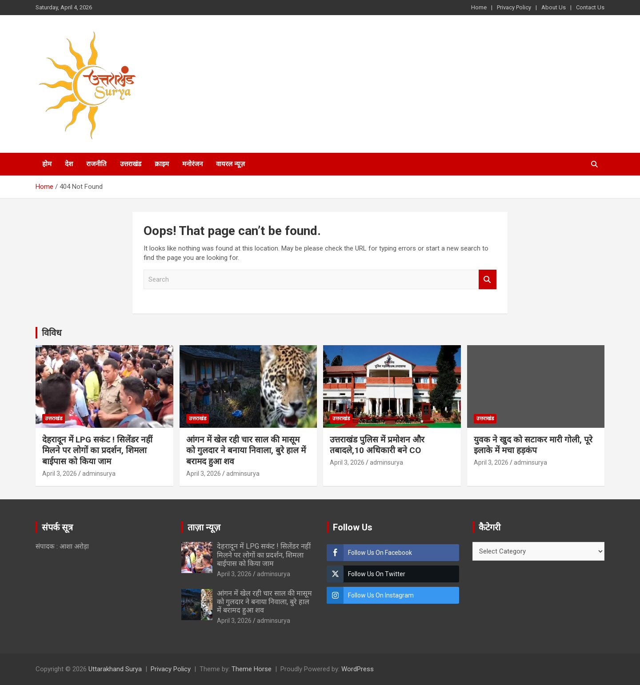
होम (47, 164)
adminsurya (99, 473)
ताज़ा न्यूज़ (204, 527)
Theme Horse (252, 669)
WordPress (357, 669)
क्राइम (162, 164)
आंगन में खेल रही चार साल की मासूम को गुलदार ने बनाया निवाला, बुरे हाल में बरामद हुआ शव (246, 450)
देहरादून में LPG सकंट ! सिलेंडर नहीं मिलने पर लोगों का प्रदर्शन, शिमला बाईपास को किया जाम (97, 450)
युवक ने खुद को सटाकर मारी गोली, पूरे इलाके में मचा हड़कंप (533, 445)
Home (479, 7)
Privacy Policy (514, 7)
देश (69, 164)
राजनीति (96, 164)
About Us (553, 7)
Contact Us (590, 7)
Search (487, 280)
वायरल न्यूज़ (230, 164)
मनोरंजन (192, 164)
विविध (51, 332)
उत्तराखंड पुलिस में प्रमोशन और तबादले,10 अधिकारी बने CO (377, 445)
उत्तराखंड (130, 164)
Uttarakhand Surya (115, 669)
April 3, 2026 (59, 473)
